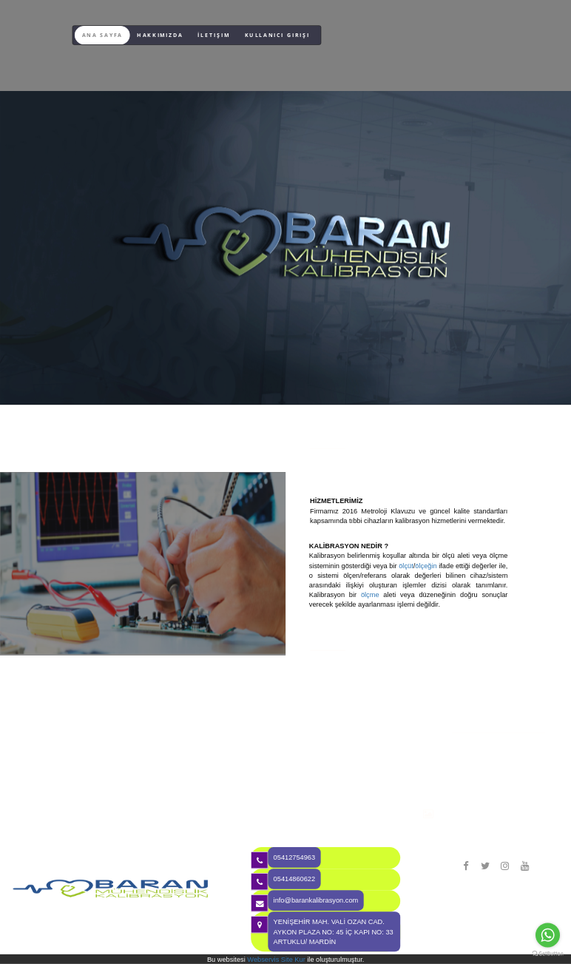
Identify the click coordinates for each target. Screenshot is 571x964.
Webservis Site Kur (276, 959)
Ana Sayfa (102, 35)
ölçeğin (425, 566)
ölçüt (406, 566)
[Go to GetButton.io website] (547, 954)
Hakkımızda (160, 35)
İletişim (213, 35)
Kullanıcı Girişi (277, 35)
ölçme (370, 595)
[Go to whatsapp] (547, 935)
